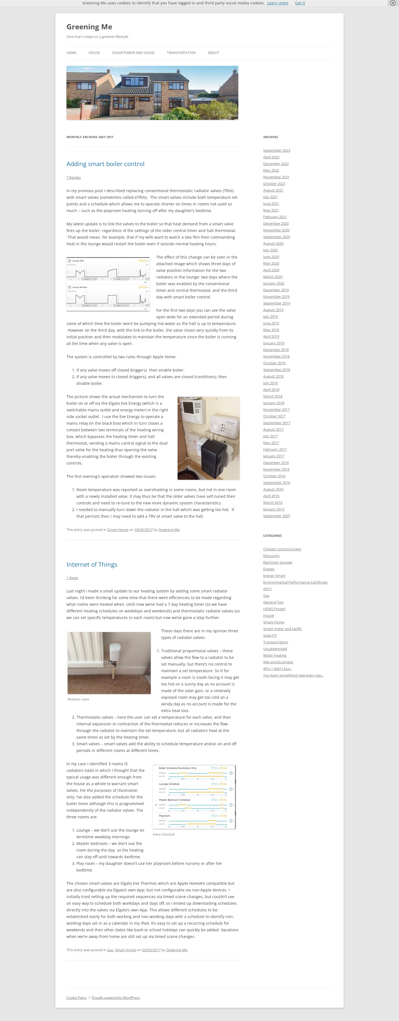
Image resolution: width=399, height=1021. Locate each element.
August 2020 (273, 243)
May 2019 (271, 329)
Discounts (271, 555)
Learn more (277, 3)
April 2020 (271, 269)
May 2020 (271, 263)
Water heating (275, 655)
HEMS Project (274, 608)
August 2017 (273, 429)
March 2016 (272, 502)
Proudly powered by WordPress (116, 997)
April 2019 (271, 336)
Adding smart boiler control (105, 163)
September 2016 (276, 482)
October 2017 (274, 416)
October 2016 (274, 475)
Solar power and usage (133, 52)
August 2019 (273, 309)
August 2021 (273, 190)
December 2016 (276, 462)
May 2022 (271, 170)
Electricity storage (277, 562)
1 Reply (72, 577)
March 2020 (272, 276)
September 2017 (276, 422)
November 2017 (276, 409)
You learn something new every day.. (293, 675)
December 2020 (276, 223)
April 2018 (271, 389)
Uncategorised (275, 648)
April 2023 (271, 156)
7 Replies (73, 177)
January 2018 (273, 402)
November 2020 (276, 230)
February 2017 (275, 449)
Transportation (181, 52)
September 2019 (276, 303)
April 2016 (271, 495)
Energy (269, 568)
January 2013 (273, 509)
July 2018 (270, 382)
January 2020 (273, 283)
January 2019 (273, 343)
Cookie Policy (76, 997)
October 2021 (274, 183)
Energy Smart (274, 575)
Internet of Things (91, 564)
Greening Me (89, 27)
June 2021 (271, 203)
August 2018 (273, 376)
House (94, 52)
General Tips (273, 602)
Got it (300, 3)
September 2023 (276, 150)
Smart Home (117, 529)
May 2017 (271, 442)
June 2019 (271, 323)
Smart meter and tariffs (282, 628)
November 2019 (276, 296)
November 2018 (276, 356)
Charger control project (282, 548)
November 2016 (276, 469)
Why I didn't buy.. (277, 668)
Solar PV (270, 635)
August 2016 (273, 489)
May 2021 (271, 210)
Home (71, 52)
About (213, 52)
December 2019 (276, 289)
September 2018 (276, 369)
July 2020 (270, 249)
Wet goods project (278, 661)
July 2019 (270, 316)
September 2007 (276, 515)
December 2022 (276, 163)
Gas (110, 949)
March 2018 (272, 396)
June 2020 (271, 256)
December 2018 (276, 349)
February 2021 (275, 216)
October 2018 (274, 362)
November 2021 (276, 176)
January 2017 (273, 455)
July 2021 (270, 196)
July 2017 (270, 436)
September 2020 (276, 236)
